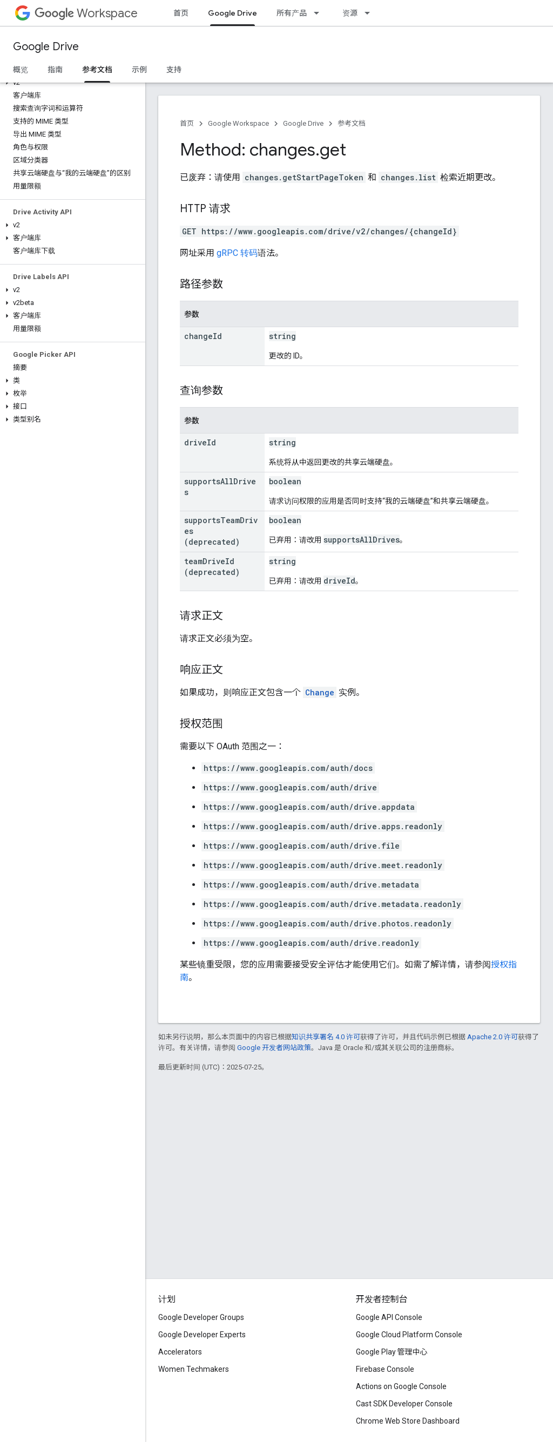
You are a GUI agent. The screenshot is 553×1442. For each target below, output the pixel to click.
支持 (173, 70)
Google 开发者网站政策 (274, 1048)
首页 (180, 13)
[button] (70, 82)
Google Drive (46, 46)
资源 (350, 13)
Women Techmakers (193, 1369)
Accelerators (180, 1352)
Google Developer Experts (202, 1334)
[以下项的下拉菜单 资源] (370, 13)
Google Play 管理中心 (392, 1352)
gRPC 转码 (237, 253)
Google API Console (389, 1317)
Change (319, 692)
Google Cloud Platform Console (409, 1334)
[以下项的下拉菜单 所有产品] (320, 13)
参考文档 (352, 123)
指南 (55, 70)
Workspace (86, 13)
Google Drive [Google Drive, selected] (232, 13)
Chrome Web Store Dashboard (408, 1421)
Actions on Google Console (401, 1386)
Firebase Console (385, 1369)
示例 (139, 70)
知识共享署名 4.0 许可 (326, 1037)
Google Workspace (238, 123)
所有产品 (291, 13)
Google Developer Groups (201, 1317)
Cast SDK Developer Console (404, 1403)
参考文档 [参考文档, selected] (97, 70)
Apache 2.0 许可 (492, 1037)
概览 (20, 70)
